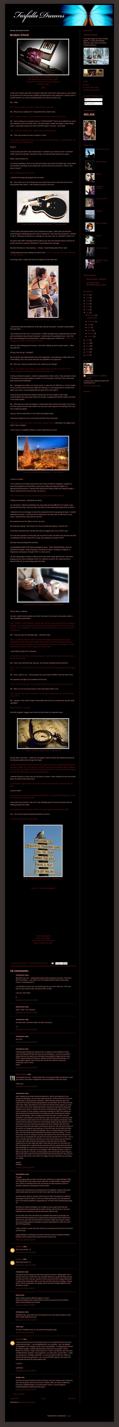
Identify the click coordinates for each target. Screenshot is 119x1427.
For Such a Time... (102, 199)
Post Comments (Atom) (27, 1402)
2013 (88, 340)
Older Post (71, 1398)
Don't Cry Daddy (101, 223)
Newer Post (15, 1398)
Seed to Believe (101, 162)
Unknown (19, 1247)
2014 (88, 313)
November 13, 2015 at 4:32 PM (26, 1320)
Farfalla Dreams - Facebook (96, 279)
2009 (88, 352)
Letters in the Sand (102, 149)
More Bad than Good (92, 90)
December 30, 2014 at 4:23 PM (26, 1029)
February (91, 333)
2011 (88, 346)
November (91, 321)
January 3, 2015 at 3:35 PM (25, 1167)
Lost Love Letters (101, 248)
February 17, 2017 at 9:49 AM (26, 1371)
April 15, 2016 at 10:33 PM (25, 1332)
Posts (88, 100)
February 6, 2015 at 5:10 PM (25, 1240)
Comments (89, 103)
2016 (88, 310)
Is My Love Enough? (99, 187)
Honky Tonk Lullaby (92, 87)
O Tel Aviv (99, 211)
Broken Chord (92, 318)
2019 (88, 301)
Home (43, 1398)
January (91, 336)
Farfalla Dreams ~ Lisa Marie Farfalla (96, 377)
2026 (88, 295)
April (89, 327)
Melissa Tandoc (21, 1074)
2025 (88, 298)
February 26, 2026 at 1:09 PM (26, 1390)
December (91, 315)
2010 (88, 349)
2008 (88, 355)
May (89, 324)
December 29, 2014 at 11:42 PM (27, 1000)
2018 (88, 304)
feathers (98, 174)
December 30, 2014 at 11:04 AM (26, 1013)
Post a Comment (19, 1394)
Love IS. (98, 236)
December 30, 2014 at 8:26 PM (26, 1068)
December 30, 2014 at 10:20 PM (27, 1086)
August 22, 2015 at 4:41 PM (25, 1288)
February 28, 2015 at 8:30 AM (26, 1252)
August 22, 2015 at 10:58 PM (25, 1305)
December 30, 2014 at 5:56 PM (26, 1042)
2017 (88, 307)
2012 (88, 343)
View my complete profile (92, 386)
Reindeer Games (91, 35)
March (90, 330)
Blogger (68, 1416)
